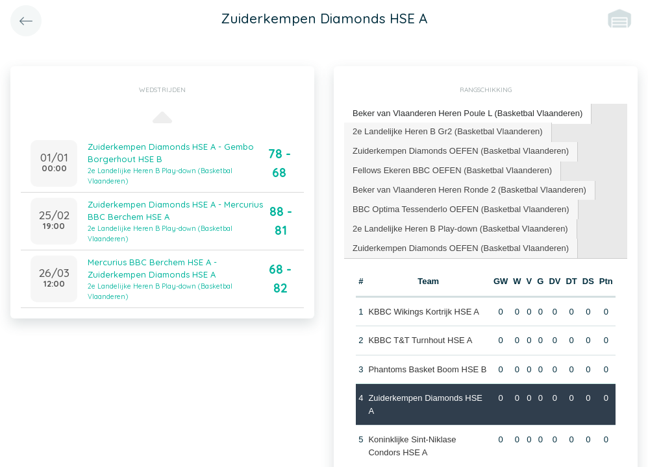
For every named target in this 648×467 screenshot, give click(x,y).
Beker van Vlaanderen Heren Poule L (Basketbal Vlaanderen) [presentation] (467, 113)
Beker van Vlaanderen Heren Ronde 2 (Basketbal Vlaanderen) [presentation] (469, 190)
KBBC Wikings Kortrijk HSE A (423, 312)
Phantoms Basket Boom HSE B (427, 369)
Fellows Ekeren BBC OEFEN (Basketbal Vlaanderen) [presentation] (452, 170)
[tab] (468, 114)
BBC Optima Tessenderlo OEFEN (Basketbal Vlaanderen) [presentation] (461, 209)
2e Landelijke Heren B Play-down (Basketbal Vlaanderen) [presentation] (460, 229)
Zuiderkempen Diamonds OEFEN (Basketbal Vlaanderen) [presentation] (461, 151)
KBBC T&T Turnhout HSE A (420, 340)
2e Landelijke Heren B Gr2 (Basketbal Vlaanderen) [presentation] (448, 131)
